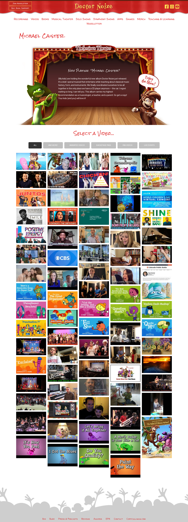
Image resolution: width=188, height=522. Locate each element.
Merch (141, 19)
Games (130, 19)
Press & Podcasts (68, 518)
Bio (44, 518)
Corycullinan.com (136, 518)
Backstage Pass (103, 145)
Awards (98, 518)
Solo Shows (83, 19)
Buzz (52, 518)
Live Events (149, 145)
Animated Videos (77, 145)
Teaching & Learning (161, 19)
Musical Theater (62, 19)
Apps (120, 19)
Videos (35, 19)
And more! (53, 145)
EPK (108, 518)
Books (45, 19)
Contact (118, 518)
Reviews (85, 518)
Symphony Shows (103, 19)
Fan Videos (127, 145)
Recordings (21, 19)
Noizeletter (94, 23)
